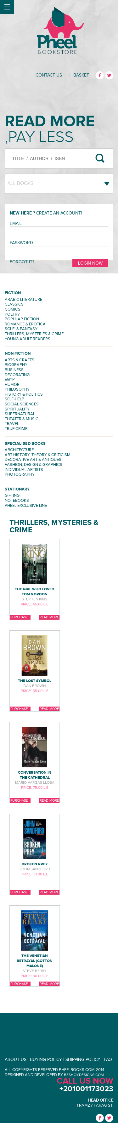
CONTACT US (49, 75)
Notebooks (17, 500)
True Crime (16, 429)
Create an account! (59, 213)
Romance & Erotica (25, 324)
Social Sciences (22, 404)
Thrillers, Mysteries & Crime (34, 334)
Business (14, 370)
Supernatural (20, 414)
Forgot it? (22, 262)
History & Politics (24, 394)
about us (15, 1059)
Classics (14, 304)
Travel (12, 423)
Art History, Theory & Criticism (37, 455)
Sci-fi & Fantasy (21, 329)
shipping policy (82, 1059)
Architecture (19, 450)
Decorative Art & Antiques (33, 459)
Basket (81, 75)
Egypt (11, 379)
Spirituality (17, 409)
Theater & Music (21, 419)
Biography (16, 365)
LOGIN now (90, 263)
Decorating (17, 375)
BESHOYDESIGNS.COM (84, 1075)
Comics (12, 309)
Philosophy (17, 389)
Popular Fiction (22, 319)
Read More (49, 617)
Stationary (17, 489)
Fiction (13, 293)
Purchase (19, 617)
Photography (20, 474)
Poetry (12, 314)
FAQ (108, 1059)
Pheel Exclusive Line (26, 505)
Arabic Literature (23, 299)
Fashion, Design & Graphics (33, 464)
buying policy (46, 1059)
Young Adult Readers (27, 339)
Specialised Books (25, 443)
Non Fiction (18, 353)
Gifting (12, 495)
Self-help (14, 399)
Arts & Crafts (19, 360)
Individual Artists (24, 469)
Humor (12, 384)
